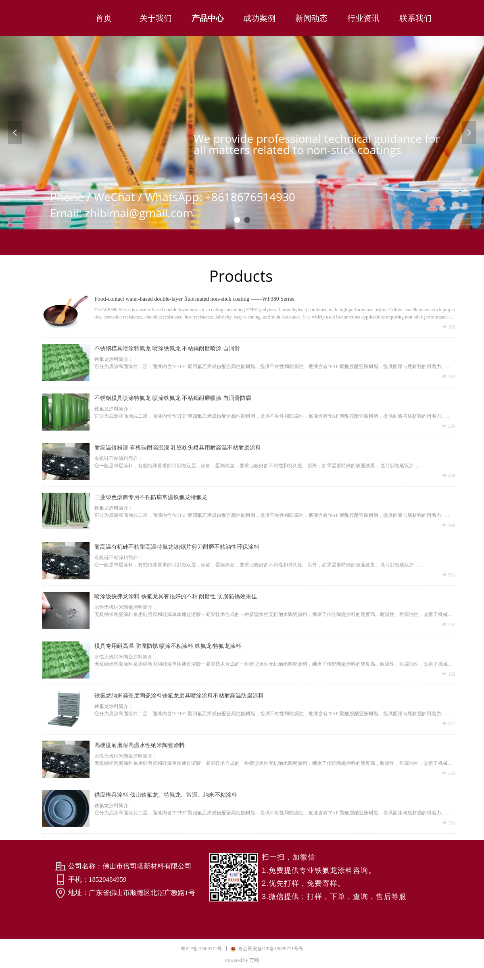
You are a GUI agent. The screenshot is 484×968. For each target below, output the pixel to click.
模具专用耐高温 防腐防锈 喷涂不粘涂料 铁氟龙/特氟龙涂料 (167, 646)
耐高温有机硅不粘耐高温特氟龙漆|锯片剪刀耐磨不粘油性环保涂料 (176, 547)
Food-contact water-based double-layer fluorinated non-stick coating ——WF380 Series (194, 299)
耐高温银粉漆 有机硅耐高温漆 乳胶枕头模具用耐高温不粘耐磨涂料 (177, 448)
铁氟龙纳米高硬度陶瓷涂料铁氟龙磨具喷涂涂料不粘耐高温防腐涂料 (179, 696)
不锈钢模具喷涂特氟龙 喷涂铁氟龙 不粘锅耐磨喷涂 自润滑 (167, 349)
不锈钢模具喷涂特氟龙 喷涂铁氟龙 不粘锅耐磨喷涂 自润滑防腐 (172, 398)
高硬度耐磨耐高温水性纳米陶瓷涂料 (139, 745)
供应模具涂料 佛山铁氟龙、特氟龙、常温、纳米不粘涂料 (165, 795)
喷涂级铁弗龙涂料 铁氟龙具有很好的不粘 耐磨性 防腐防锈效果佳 (175, 596)
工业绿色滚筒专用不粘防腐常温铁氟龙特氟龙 (150, 497)
